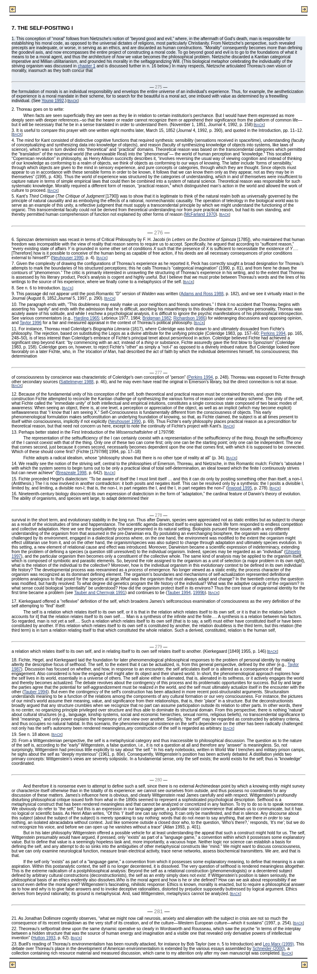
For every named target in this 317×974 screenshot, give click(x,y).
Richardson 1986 (189, 318)
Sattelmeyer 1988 (76, 382)
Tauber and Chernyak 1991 (99, 592)
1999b (199, 592)
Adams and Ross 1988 (202, 293)
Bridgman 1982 (156, 318)
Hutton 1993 (44, 938)
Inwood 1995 (240, 488)
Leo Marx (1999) (278, 944)
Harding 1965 (86, 318)
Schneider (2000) (269, 948)
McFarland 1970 (200, 214)
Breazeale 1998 (72, 472)
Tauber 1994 (179, 592)
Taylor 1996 (31, 322)
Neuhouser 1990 (67, 257)
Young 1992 (53, 100)
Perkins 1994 (273, 333)
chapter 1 (86, 66)
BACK (73, 101)
